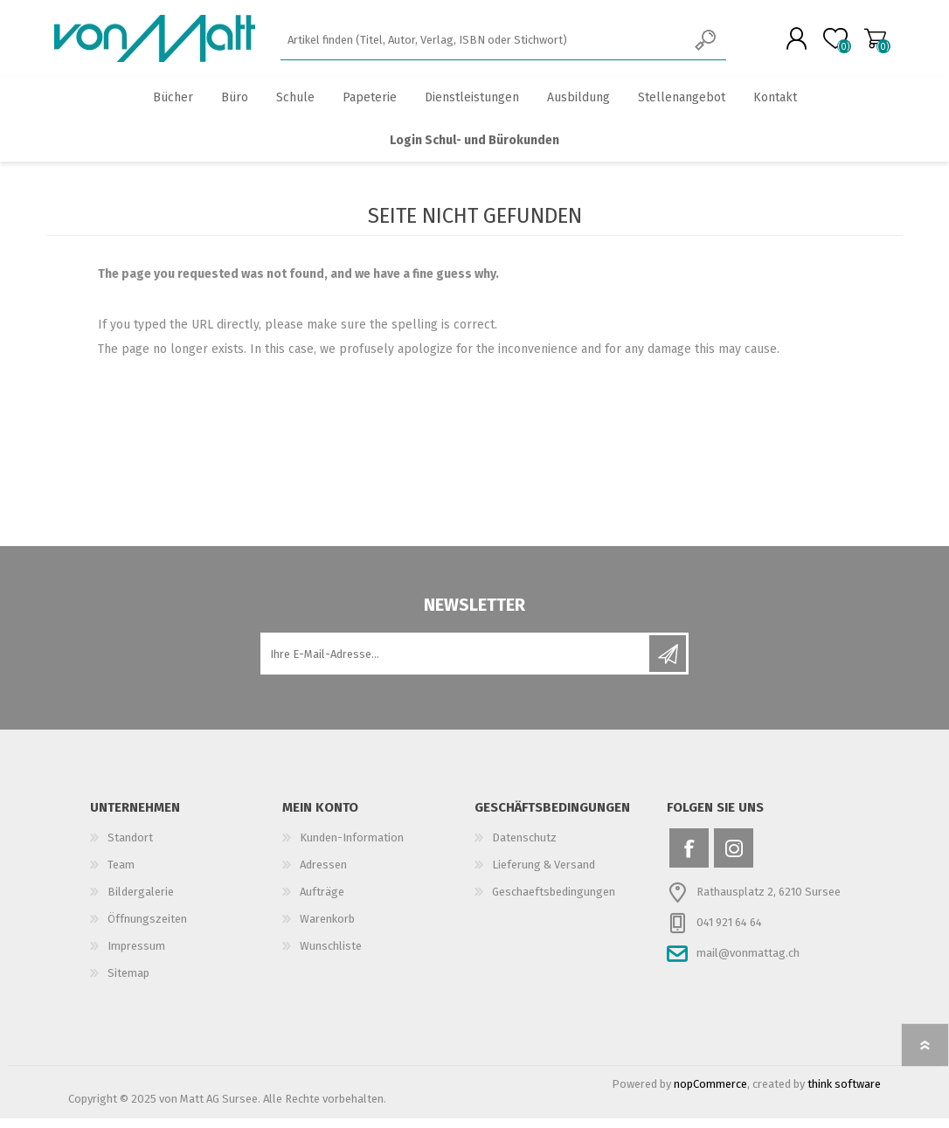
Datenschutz (524, 847)
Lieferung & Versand (543, 874)
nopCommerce (710, 1093)
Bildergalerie (140, 901)
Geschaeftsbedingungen (553, 901)
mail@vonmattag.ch (748, 962)
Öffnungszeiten (147, 928)
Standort (130, 847)
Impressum (136, 955)
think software (844, 1093)
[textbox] (484, 44)
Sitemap (128, 982)
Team (121, 874)
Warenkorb (861, 43)
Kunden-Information (352, 847)
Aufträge (322, 901)
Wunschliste (331, 955)
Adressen (323, 874)
